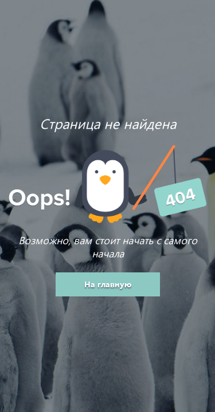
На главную (107, 284)
